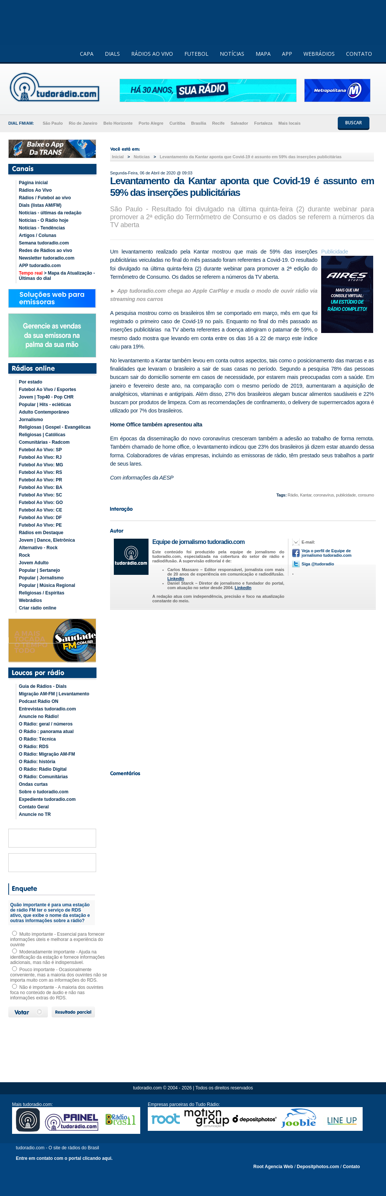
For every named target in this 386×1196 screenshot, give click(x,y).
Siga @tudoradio (318, 564)
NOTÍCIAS (232, 53)
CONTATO (359, 53)
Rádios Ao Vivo (35, 190)
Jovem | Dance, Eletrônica (47, 540)
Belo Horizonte (118, 123)
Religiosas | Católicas (42, 434)
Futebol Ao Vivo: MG (41, 464)
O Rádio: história (37, 761)
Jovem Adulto (34, 562)
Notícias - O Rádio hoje (43, 220)
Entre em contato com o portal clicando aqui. (64, 1158)
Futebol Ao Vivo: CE (40, 510)
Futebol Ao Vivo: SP (40, 449)
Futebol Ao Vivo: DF (40, 517)
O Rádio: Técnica (37, 739)
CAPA (86, 53)
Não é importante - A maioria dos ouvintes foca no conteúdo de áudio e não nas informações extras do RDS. (56, 992)
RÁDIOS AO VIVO (152, 53)
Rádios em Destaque (41, 532)
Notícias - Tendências (42, 228)
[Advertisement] (242, 687)
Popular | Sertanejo (39, 570)
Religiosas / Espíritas (41, 593)
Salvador (239, 123)
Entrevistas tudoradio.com (47, 709)
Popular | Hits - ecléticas (45, 404)
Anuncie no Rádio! (39, 716)
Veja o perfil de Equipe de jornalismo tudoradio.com (326, 553)
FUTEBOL (196, 53)
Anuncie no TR (35, 814)
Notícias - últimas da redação (50, 212)
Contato (351, 1166)
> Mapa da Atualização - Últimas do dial (57, 275)
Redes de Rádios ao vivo (45, 250)
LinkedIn (175, 578)
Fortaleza (263, 123)
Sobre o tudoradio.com (43, 791)
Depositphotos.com (318, 1166)
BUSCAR (353, 122)
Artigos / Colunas (37, 235)
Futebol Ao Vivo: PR (40, 480)
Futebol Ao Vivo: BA (40, 487)
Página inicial (33, 182)
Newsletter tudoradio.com (46, 258)
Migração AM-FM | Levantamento (54, 694)
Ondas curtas (33, 784)
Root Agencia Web (273, 1166)
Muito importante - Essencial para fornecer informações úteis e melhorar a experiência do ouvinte (57, 939)
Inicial (118, 156)
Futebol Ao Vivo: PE (40, 525)
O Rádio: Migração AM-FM (47, 754)
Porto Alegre (151, 123)
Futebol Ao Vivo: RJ (40, 457)
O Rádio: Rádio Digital (43, 769)
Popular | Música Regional (47, 585)
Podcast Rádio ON (38, 701)
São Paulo (53, 123)
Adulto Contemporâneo (44, 412)
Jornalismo (31, 419)
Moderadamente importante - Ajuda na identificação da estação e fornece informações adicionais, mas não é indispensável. (57, 957)
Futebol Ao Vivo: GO (41, 502)
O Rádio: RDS (34, 746)
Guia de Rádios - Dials (43, 686)
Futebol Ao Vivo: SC (40, 495)
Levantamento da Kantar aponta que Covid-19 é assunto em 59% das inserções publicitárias (251, 156)
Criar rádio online (37, 608)
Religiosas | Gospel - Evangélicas (55, 427)
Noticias (142, 156)
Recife (218, 123)
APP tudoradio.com (40, 265)
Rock (24, 555)
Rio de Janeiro (83, 123)
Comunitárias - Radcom (44, 442)
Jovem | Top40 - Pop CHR (46, 397)
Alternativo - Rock (38, 547)
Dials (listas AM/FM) (40, 205)
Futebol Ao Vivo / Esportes (47, 389)
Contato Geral (34, 807)
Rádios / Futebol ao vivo (45, 197)
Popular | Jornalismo (41, 577)
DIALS (112, 53)
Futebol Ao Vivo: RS (40, 472)
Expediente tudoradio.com (47, 799)
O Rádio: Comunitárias (43, 776)
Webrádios (30, 600)
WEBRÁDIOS (319, 53)
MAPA (263, 53)
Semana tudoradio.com (44, 243)
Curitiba (177, 123)
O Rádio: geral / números (46, 724)
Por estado (30, 382)
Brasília (198, 123)
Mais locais (290, 123)
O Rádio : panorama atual (46, 731)
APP (287, 53)
